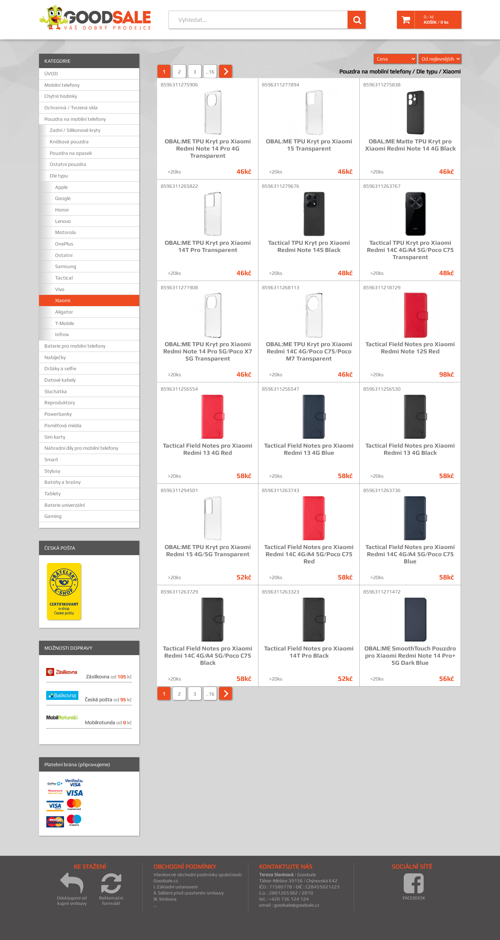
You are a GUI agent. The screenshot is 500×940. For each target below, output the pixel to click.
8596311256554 (179, 389)
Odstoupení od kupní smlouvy (72, 889)
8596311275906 (179, 84)
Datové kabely (60, 380)
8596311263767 (382, 186)
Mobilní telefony (61, 85)
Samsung (65, 266)
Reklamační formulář (111, 889)
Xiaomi (62, 300)
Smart (51, 459)
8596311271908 (179, 287)
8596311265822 (179, 186)
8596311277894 (280, 84)
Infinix (62, 334)
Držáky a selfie (60, 368)
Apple (61, 187)
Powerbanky (58, 414)
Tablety (52, 493)
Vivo (59, 289)
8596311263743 (280, 490)
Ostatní (63, 255)
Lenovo (63, 221)
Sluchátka (55, 391)
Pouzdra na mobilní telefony (75, 119)
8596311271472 (382, 592)
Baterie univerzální (64, 505)
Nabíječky (54, 357)
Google (63, 198)
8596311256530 (382, 389)
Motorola (65, 232)
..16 (210, 72)
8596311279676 (280, 186)
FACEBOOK (414, 886)
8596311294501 (179, 490)
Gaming (53, 516)
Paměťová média (63, 425)
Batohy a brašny (62, 482)
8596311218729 (382, 287)
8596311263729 (179, 592)
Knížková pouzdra (69, 141)
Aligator (64, 312)
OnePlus (64, 244)
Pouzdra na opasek (71, 153)
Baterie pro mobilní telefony (74, 346)
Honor (62, 210)
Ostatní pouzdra (68, 164)
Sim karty (54, 437)
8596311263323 (280, 592)
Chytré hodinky (60, 96)
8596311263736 (382, 490)
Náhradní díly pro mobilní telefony (81, 448)
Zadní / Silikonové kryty (75, 130)
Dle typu (59, 175)
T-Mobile (64, 323)
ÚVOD (51, 73)
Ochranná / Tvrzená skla (71, 107)
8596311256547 (280, 389)
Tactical (64, 278)
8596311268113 (280, 287)
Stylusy (52, 471)
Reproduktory (59, 402)
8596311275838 (382, 84)
